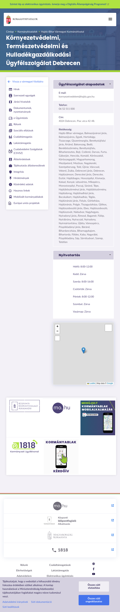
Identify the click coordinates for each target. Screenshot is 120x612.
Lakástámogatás (60, 570)
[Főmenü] (110, 19)
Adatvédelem (24, 576)
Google (110, 383)
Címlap (10, 31)
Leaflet (91, 383)
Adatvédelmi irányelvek (15, 602)
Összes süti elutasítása (94, 586)
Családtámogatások (60, 565)
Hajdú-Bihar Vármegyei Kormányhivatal (62, 31)
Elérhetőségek (24, 570)
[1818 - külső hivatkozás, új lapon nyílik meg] (60, 550)
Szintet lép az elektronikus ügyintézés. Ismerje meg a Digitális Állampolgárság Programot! (60, 4)
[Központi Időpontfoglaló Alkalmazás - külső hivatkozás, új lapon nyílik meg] (60, 521)
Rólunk (24, 565)
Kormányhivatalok (22, 19)
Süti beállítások (10, 607)
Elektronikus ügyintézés (60, 576)
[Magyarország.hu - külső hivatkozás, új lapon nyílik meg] (60, 506)
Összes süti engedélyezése (94, 600)
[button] (83, 84)
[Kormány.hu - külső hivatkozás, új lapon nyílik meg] (60, 535)
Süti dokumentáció (41, 602)
